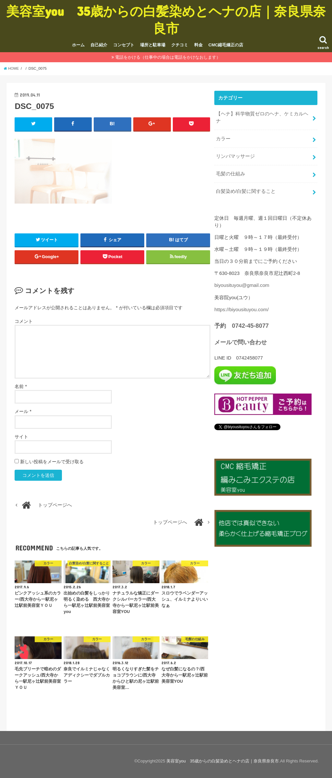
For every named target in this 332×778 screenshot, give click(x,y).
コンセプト (123, 44)
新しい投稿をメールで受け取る (52, 461)
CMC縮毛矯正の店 (225, 44)
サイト (21, 436)
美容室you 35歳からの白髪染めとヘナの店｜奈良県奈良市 (166, 19)
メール (23, 411)
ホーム (78, 44)
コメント (24, 321)
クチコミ (179, 44)
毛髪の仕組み (230, 172)
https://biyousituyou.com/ (240, 307)
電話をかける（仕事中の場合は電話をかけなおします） (167, 57)
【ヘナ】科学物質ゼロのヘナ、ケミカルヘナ (262, 117)
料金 (198, 44)
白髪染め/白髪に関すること (246, 189)
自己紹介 (98, 44)
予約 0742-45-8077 (241, 322)
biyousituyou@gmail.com (241, 283)
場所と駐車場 (152, 44)
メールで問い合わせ (240, 339)
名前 (21, 386)
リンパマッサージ (235, 155)
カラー (223, 137)
